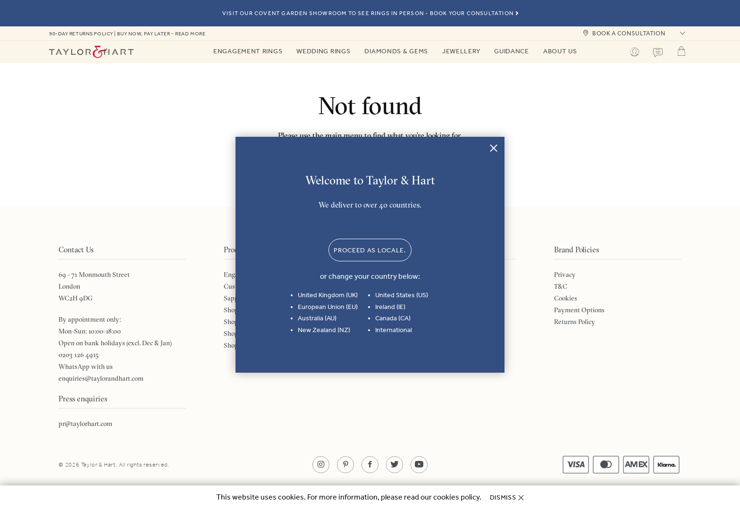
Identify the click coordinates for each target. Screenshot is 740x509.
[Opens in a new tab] (321, 464)
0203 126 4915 (79, 354)
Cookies (565, 298)
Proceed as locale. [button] (370, 250)
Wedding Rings (323, 51)
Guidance (511, 51)
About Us (560, 51)
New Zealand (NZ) (324, 330)
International (393, 330)
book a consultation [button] (628, 33)
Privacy (565, 274)
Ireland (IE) (390, 307)
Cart (681, 51)
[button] (681, 33)
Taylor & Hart (91, 51)
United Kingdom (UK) (328, 295)
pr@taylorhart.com (85, 423)
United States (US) (401, 295)
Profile (634, 51)
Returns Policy (574, 321)
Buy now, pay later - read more (161, 34)
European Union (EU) (328, 307)
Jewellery (461, 51)
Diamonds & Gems (396, 51)
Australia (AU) (317, 318)
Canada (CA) (393, 318)
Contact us (657, 52)
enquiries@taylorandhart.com (101, 378)
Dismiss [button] (503, 497)
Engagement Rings (247, 51)
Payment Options (579, 310)
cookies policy (456, 496)
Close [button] (494, 148)
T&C (560, 286)
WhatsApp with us (86, 366)
